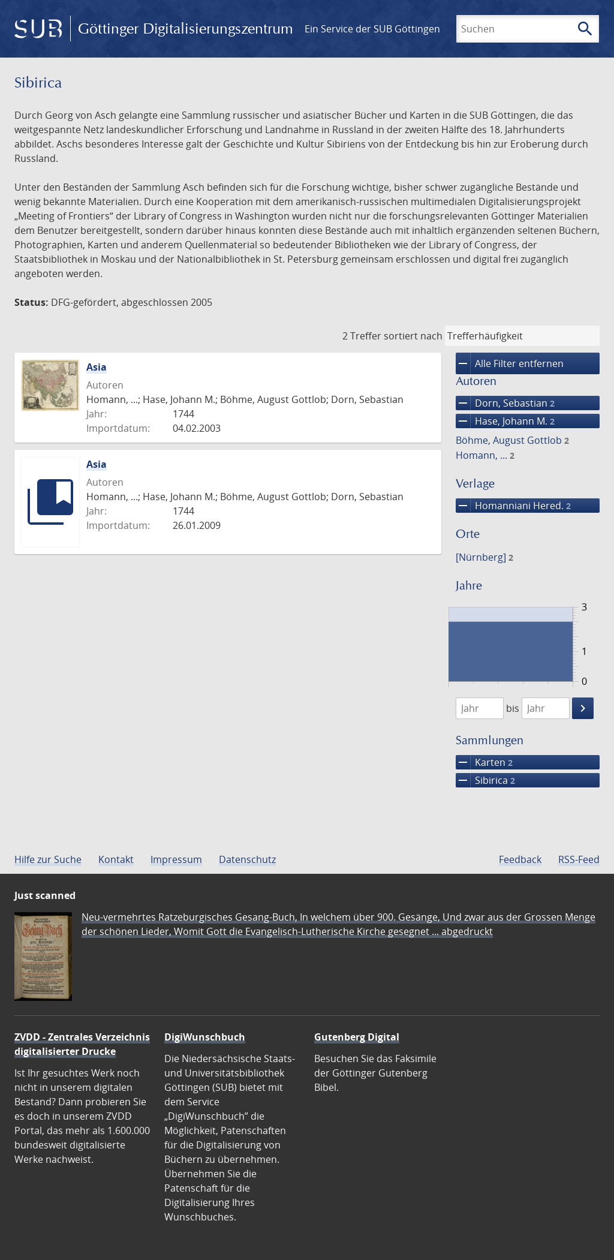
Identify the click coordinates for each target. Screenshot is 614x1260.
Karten (484, 762)
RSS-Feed (579, 859)
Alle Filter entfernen (510, 363)
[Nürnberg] (484, 557)
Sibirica (485, 780)
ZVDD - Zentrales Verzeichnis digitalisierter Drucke (82, 1044)
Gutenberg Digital (356, 1037)
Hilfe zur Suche (48, 859)
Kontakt (116, 859)
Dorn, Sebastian (505, 403)
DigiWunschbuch (204, 1037)
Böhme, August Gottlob (512, 440)
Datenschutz (247, 859)
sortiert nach (413, 335)
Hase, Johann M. (505, 421)
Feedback (520, 859)
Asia (96, 367)
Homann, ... (485, 455)
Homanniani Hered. (513, 505)
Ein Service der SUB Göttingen (372, 28)
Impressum (176, 859)
